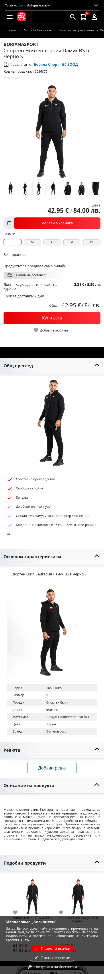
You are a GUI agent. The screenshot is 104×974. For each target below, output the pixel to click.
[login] (94, 16)
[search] (73, 16)
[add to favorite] (18, 912)
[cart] (83, 16)
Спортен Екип (57, 702)
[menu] (9, 16)
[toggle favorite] (51, 330)
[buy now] (52, 318)
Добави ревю (52, 768)
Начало (10, 30)
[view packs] (52, 223)
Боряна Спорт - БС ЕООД (56, 64)
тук (26, 939)
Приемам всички (52, 948)
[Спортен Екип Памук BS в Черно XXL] (32, 895)
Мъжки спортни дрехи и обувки (74, 30)
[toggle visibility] (52, 366)
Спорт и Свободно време (35, 30)
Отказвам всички (51, 957)
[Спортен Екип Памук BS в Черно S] (78, 895)
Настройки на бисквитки (52, 967)
